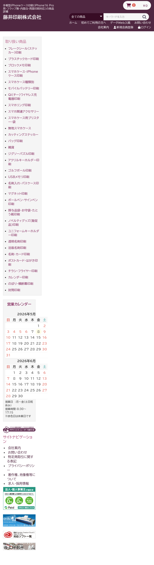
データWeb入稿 (120, 22)
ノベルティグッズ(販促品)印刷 (23, 222)
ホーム (73, 22)
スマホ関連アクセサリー (23, 111)
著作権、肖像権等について (21, 477)
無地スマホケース (19, 128)
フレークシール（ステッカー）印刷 (22, 50)
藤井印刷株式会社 (22, 17)
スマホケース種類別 (21, 82)
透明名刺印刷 (17, 241)
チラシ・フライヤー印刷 (23, 270)
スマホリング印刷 (19, 105)
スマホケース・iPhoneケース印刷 (23, 73)
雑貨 (11, 147)
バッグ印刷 (15, 141)
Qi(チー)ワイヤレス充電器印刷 (22, 96)
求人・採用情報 (18, 483)
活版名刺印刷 (17, 247)
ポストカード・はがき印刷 (23, 262)
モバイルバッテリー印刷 (23, 88)
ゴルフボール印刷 (20, 170)
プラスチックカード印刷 (23, 58)
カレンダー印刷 (18, 277)
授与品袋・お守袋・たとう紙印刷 (23, 212)
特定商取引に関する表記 (20, 459)
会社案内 (103, 27)
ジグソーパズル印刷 (21, 153)
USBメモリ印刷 (18, 176)
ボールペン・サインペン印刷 (23, 201)
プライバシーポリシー (20, 468)
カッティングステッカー (23, 134)
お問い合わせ (142, 22)
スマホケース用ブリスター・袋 (23, 119)
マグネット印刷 (17, 193)
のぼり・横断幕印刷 (20, 283)
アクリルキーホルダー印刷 (23, 162)
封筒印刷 (14, 290)
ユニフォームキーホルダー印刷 (23, 233)
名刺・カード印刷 (19, 254)
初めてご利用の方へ (93, 22)
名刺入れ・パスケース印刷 (23, 185)
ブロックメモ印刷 (19, 65)
